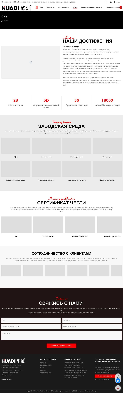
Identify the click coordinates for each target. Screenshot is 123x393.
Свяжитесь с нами (113, 7)
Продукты (43, 362)
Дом (40, 7)
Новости (42, 370)
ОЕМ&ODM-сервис (46, 365)
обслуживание (63, 7)
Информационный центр (90, 7)
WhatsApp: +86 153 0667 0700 (73, 367)
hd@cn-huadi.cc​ (81, 370)
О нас (75, 7)
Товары (49, 7)
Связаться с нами (45, 372)
